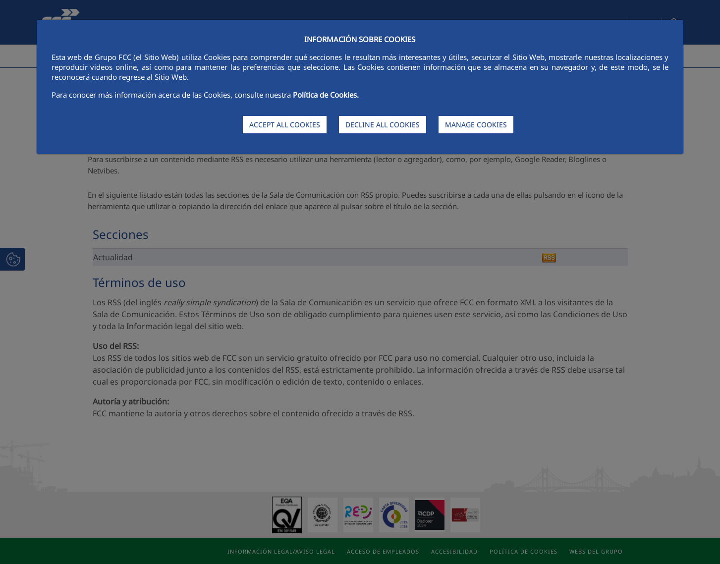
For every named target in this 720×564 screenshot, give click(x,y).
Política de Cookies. (326, 95)
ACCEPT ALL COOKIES (284, 124)
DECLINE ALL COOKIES (382, 124)
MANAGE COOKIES (476, 124)
